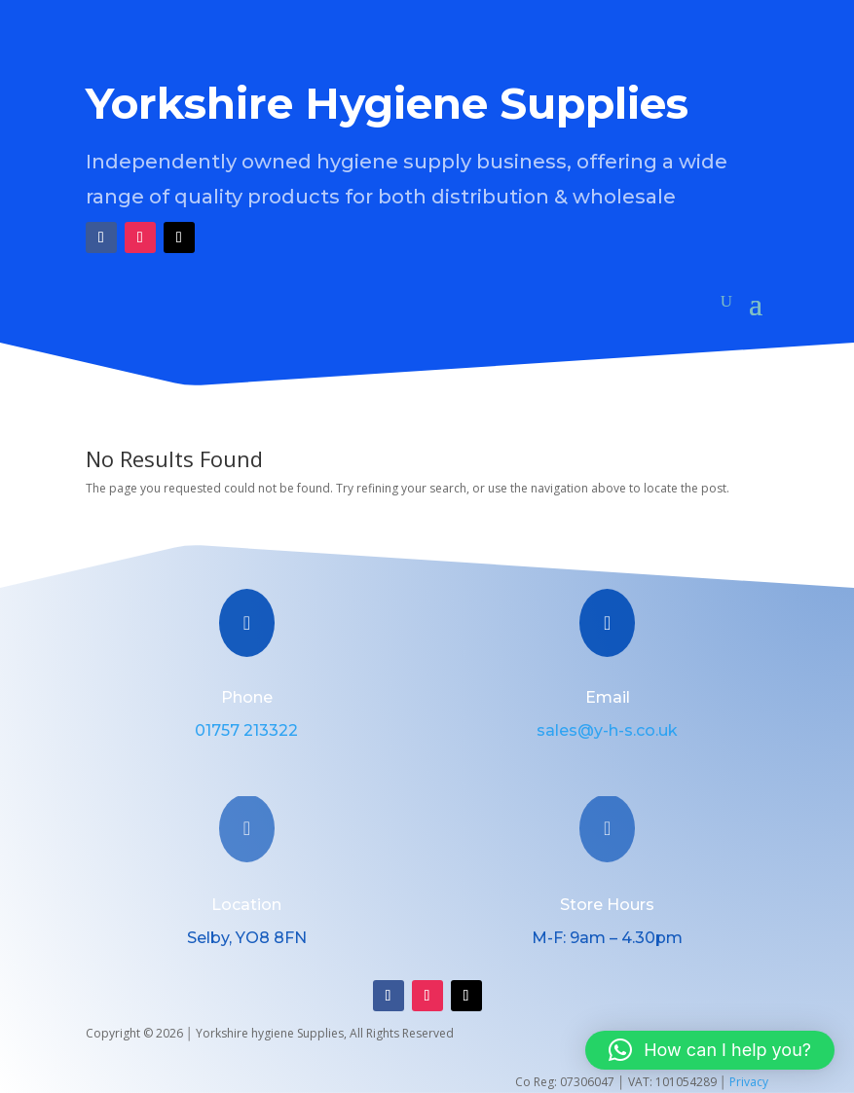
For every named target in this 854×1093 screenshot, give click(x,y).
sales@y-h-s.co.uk (607, 730)
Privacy (748, 1082)
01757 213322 (246, 730)
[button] (710, 1050)
